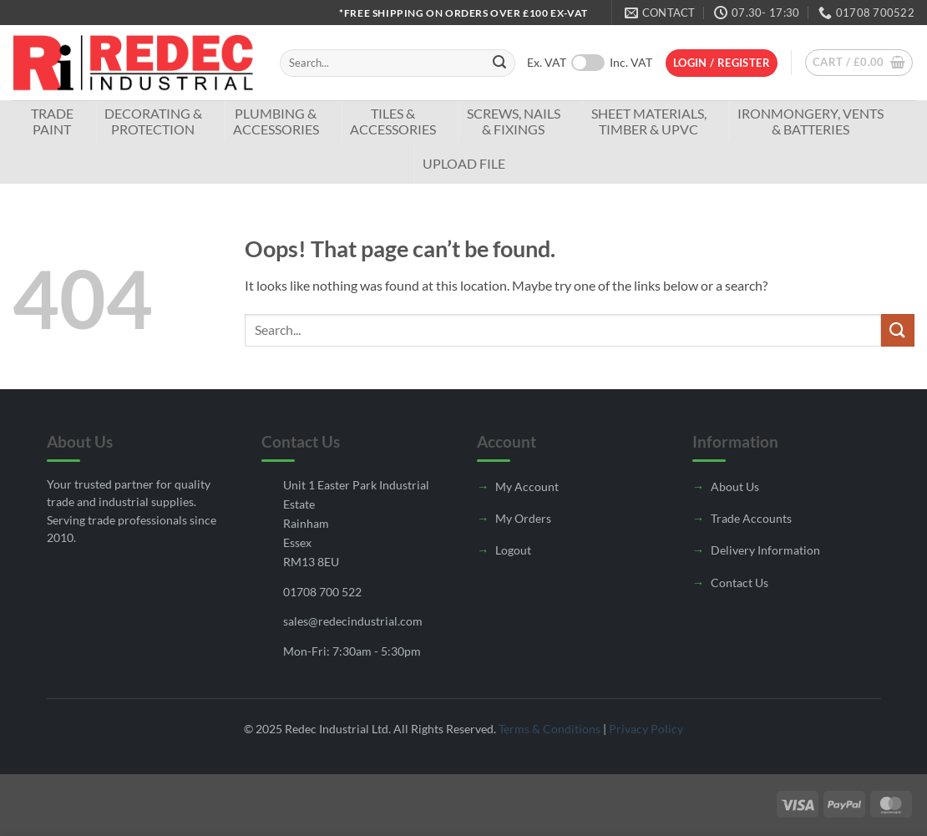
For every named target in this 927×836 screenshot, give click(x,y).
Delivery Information (765, 550)
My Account (527, 486)
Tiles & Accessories (393, 121)
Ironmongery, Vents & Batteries (810, 121)
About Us (735, 486)
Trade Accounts (751, 518)
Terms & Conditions (549, 729)
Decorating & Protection (153, 121)
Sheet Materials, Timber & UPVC (649, 121)
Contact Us (739, 582)
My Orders (523, 518)
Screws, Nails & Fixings (513, 121)
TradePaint (52, 121)
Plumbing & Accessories (276, 121)
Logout (513, 550)
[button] (722, 63)
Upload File (464, 163)
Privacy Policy (646, 729)
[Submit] (499, 63)
